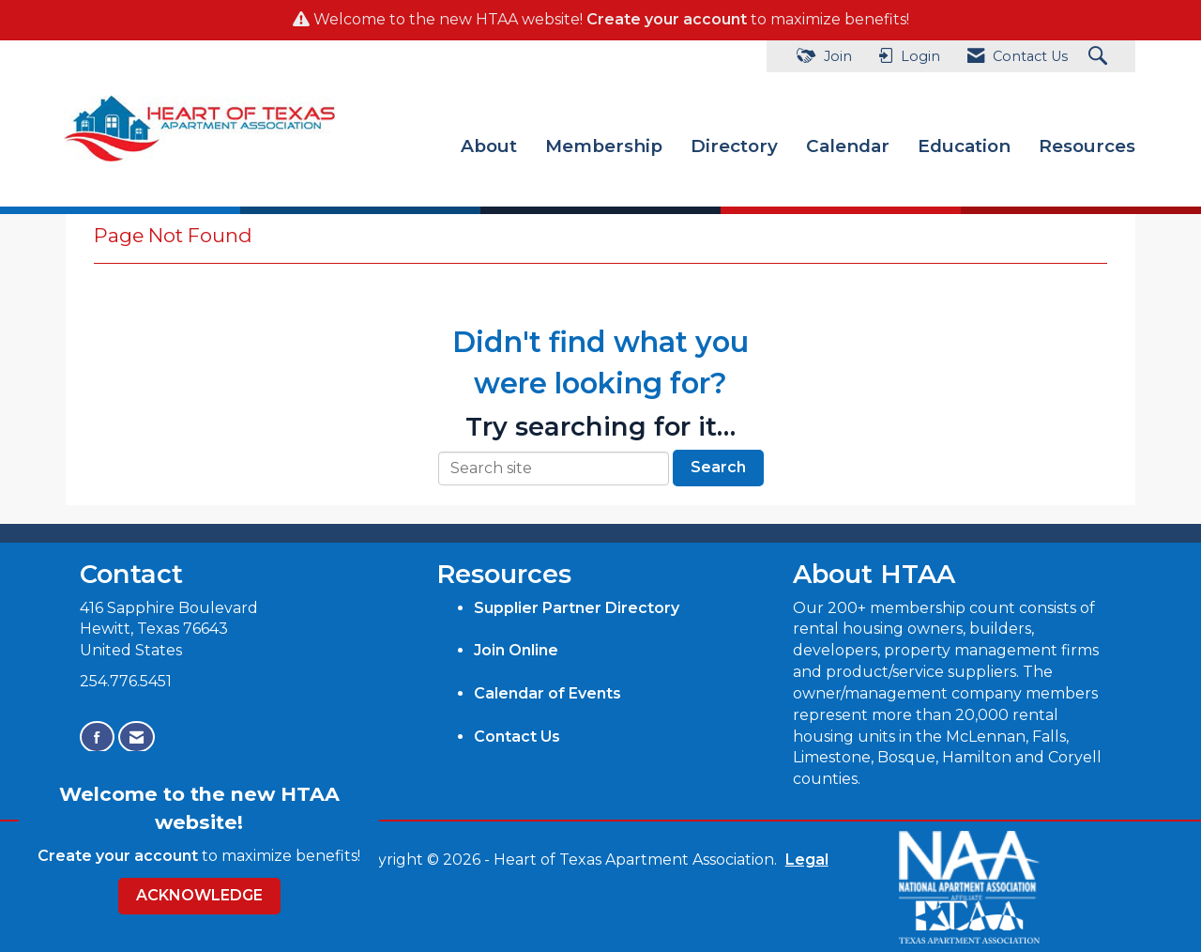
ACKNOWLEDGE (199, 895)
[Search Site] (1100, 57)
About (489, 146)
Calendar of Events (547, 693)
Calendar (847, 146)
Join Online (516, 650)
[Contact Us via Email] (136, 737)
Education (964, 146)
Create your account (666, 19)
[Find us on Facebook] (97, 737)
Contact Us (517, 736)
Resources (1087, 146)
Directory (734, 146)
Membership (603, 146)
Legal (803, 859)
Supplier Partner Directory (576, 607)
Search (718, 467)
